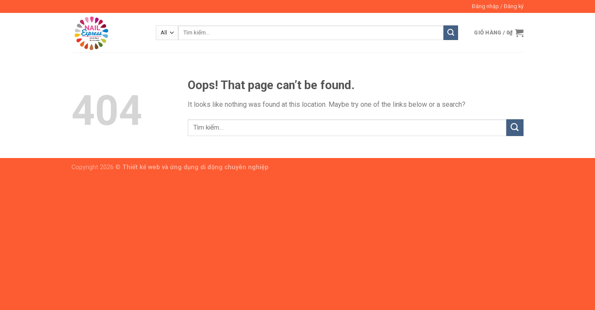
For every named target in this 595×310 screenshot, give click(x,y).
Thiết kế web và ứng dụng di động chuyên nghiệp (195, 167)
